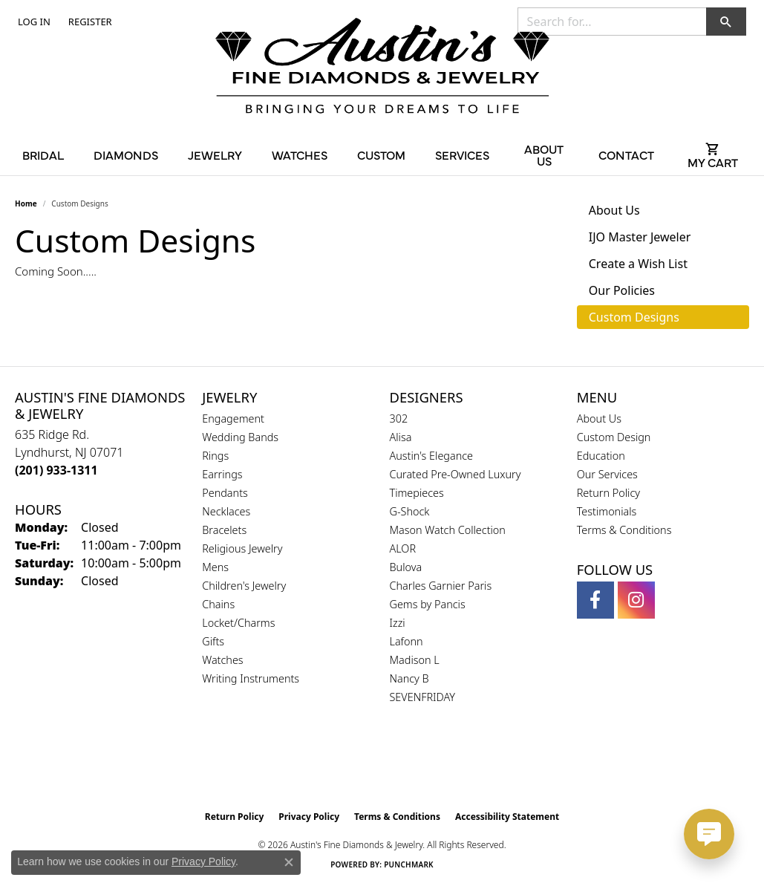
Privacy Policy (308, 816)
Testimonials (607, 511)
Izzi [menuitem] (397, 623)
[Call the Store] (56, 470)
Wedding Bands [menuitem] (240, 437)
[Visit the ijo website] (419, 765)
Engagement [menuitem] (233, 418)
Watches (299, 154)
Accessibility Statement (507, 816)
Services (462, 154)
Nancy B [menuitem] (409, 678)
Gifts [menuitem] (213, 641)
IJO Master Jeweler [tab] (640, 237)
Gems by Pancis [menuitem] (428, 604)
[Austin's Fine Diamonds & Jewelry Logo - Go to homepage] (382, 68)
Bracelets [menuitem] (224, 530)
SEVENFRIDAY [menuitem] (423, 697)
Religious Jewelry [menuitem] (242, 548)
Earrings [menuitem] (222, 474)
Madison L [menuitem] (415, 660)
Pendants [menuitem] (225, 493)
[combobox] (612, 21)
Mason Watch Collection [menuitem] (448, 530)
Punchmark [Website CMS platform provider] (409, 864)
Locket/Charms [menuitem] (238, 623)
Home (26, 203)
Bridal (43, 154)
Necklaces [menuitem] (226, 511)
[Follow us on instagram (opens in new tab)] (636, 600)
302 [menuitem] (399, 418)
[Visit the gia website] (346, 765)
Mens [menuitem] (215, 567)
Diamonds (126, 154)
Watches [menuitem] (222, 660)
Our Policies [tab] (622, 290)
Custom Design (614, 437)
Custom (381, 154)
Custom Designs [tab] (634, 317)
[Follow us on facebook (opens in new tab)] (595, 600)
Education (601, 456)
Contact (626, 154)
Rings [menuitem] (215, 456)
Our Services (607, 474)
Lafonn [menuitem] (406, 641)
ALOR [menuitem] (403, 548)
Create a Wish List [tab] (638, 263)
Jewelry (215, 154)
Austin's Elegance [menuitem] (432, 456)
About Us (544, 154)
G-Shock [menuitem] (410, 511)
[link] (88, 21)
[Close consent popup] (288, 862)
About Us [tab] (614, 210)
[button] (32, 21)
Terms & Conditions (624, 530)
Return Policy (608, 493)
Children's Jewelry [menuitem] (244, 586)
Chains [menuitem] (218, 604)
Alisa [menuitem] (401, 437)
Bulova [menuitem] (406, 567)
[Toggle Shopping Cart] (713, 154)
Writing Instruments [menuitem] (250, 678)
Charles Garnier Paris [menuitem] (441, 586)
